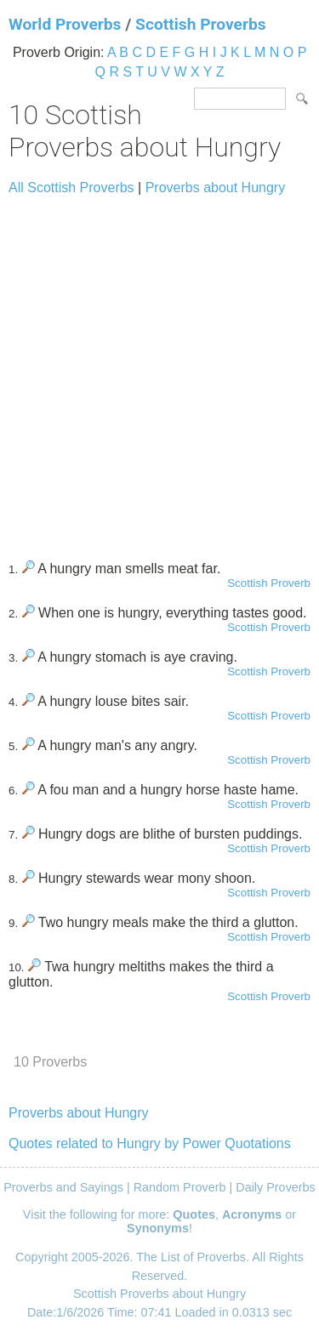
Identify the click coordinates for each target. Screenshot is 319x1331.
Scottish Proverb (268, 583)
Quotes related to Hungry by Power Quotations (150, 1143)
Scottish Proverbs (200, 24)
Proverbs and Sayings (63, 1187)
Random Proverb (180, 1187)
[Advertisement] (159, 370)
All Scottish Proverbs (71, 187)
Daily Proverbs (276, 1187)
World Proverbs (65, 24)
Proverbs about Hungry (215, 187)
